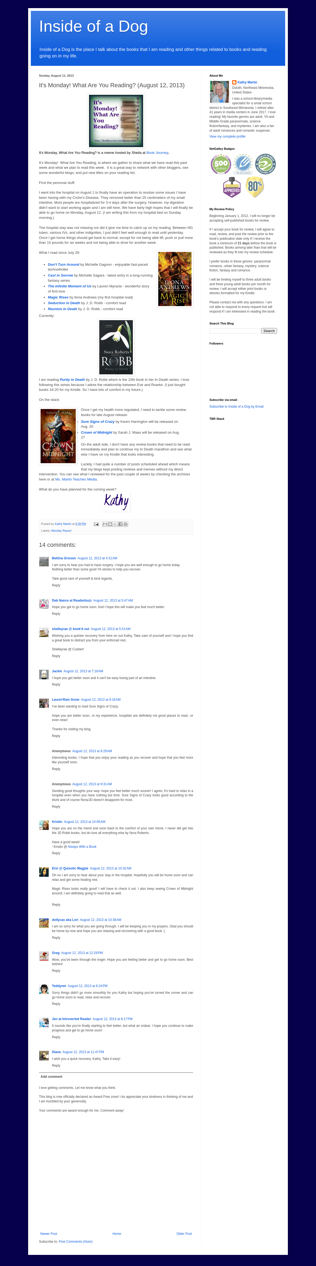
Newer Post (48, 1234)
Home (117, 1234)
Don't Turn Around (63, 264)
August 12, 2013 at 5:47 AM (113, 600)
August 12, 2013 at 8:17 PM (113, 1019)
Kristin (57, 822)
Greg (56, 953)
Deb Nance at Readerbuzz (72, 600)
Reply (56, 585)
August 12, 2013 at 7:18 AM (83, 671)
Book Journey (157, 153)
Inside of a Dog (93, 26)
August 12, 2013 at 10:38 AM (100, 920)
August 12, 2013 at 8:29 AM (92, 751)
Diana (56, 1052)
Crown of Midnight (96, 432)
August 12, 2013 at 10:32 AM (110, 868)
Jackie (57, 671)
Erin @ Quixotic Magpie (70, 868)
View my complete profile (227, 136)
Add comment (51, 1077)
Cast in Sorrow (60, 275)
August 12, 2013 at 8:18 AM (100, 700)
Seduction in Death (64, 303)
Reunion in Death (62, 309)
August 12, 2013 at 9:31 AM (92, 784)
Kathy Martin (247, 82)
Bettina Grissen (64, 558)
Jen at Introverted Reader (71, 1019)
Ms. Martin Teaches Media (76, 479)
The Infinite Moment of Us (69, 286)
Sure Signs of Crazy (98, 422)
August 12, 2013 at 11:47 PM (83, 1052)
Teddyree (59, 986)
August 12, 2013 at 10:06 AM (84, 822)
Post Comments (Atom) (76, 1242)
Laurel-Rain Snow (65, 700)
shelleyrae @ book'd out (70, 629)
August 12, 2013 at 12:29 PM (82, 953)
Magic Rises (58, 297)
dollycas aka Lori (65, 920)
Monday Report (61, 530)
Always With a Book (82, 847)
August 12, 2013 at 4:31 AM (97, 558)
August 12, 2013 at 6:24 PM (87, 986)
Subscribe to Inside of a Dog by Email (236, 406)
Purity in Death (72, 380)
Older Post (184, 1234)
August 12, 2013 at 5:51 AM (110, 629)
